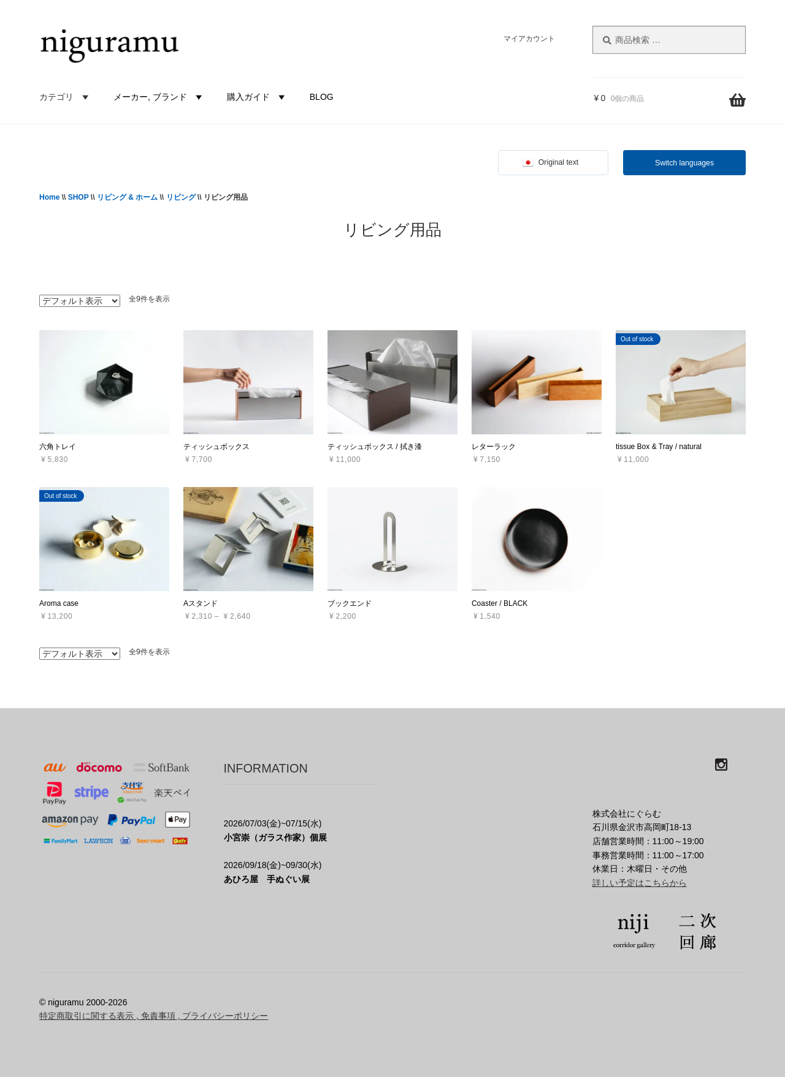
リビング (181, 197)
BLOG (322, 97)
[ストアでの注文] (79, 301)
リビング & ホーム (127, 197)
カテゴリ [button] (65, 97)
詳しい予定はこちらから (639, 883)
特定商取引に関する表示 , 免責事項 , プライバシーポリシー (153, 1016)
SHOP (78, 197)
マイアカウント (529, 38)
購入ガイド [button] (257, 97)
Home (49, 197)
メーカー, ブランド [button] (159, 97)
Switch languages (684, 163)
